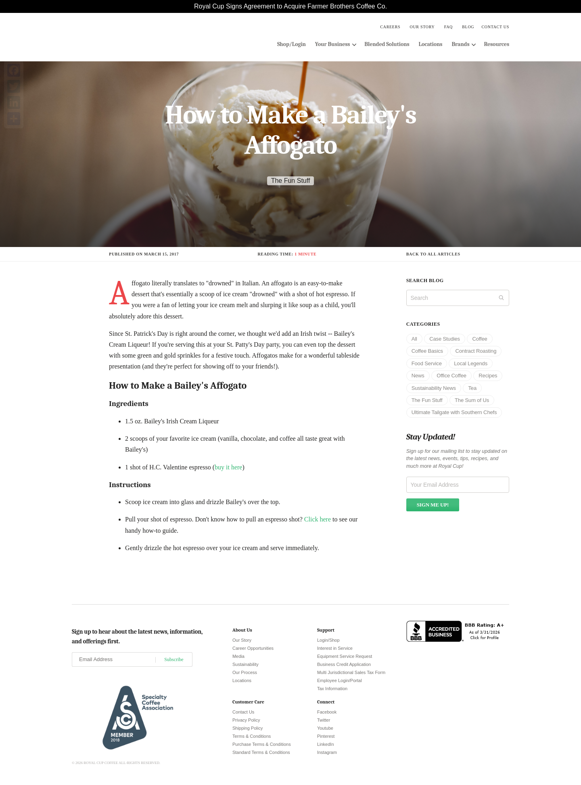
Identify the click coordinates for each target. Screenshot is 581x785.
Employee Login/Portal (339, 680)
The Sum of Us (472, 400)
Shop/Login (291, 44)
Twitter (323, 720)
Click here (317, 519)
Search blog (425, 280)
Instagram (327, 752)
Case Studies (444, 339)
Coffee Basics (427, 351)
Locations (431, 44)
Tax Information (332, 688)
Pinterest (325, 736)
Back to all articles (433, 254)
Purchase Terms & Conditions (261, 744)
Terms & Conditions (251, 736)
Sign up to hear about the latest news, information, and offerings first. (137, 636)
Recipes (488, 376)
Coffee (479, 339)
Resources (496, 44)
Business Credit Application (344, 664)
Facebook (326, 712)
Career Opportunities (253, 648)
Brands (460, 44)
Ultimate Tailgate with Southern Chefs (454, 412)
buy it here (228, 467)
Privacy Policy (246, 720)
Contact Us (495, 27)
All (414, 339)
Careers (390, 27)
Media (238, 656)
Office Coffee (451, 376)
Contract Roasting (475, 351)
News (418, 376)
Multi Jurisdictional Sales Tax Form (351, 672)
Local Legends (470, 363)
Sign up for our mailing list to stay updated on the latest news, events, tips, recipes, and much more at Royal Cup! (456, 458)
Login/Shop (328, 640)
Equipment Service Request (344, 656)
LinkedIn (325, 744)
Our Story (422, 27)
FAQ (448, 27)
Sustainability (245, 664)
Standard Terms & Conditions (261, 752)
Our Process (244, 672)
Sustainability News (434, 388)
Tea (472, 388)
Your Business (332, 44)
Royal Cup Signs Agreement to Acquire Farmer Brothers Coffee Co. (290, 6)
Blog (468, 27)
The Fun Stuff (290, 180)
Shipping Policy (247, 728)
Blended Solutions (386, 44)
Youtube (325, 728)
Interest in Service (335, 648)
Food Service (427, 363)
